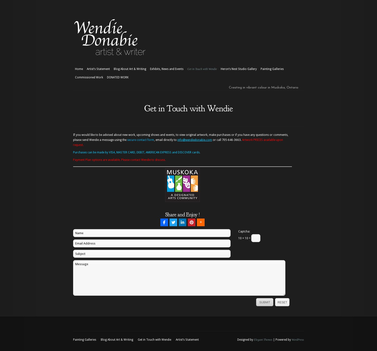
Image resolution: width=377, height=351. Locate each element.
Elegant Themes (263, 339)
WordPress (298, 339)
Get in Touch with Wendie (202, 69)
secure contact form (140, 140)
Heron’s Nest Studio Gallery (239, 69)
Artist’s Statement (98, 69)
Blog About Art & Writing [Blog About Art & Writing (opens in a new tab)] (130, 69)
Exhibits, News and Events (166, 69)
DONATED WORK (118, 77)
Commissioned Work (89, 77)
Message (179, 278)
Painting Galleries (272, 69)
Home (79, 69)
